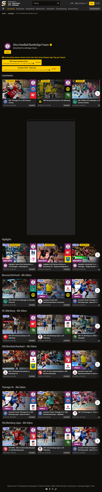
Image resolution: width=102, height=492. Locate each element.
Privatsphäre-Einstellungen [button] (27, 486)
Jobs (93, 486)
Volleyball (50, 9)
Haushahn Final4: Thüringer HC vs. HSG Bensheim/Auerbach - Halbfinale (55, 413)
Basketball (30, 9)
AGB (53, 486)
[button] (97, 93)
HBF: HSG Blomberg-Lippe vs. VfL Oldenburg (53, 337)
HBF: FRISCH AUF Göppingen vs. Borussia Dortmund (21, 301)
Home (4, 13)
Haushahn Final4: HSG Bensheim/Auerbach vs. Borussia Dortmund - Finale (53, 301)
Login (91, 3)
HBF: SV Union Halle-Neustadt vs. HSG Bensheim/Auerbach (55, 372)
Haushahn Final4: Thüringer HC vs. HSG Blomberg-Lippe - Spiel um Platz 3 (20, 413)
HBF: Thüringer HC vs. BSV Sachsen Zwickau (19, 102)
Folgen (7, 52)
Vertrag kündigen (84, 486)
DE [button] (97, 3)
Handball (11, 9)
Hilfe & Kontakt (61, 486)
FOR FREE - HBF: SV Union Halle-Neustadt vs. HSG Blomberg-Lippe (21, 449)
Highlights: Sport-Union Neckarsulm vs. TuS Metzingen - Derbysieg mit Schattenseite (20, 265)
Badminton (40, 9)
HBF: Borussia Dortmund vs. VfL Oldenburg (56, 100)
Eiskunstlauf (73, 9)
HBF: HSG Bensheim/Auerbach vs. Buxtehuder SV (19, 372)
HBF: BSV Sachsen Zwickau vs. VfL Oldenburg (19, 337)
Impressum (72, 486)
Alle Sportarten (95, 9)
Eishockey (20, 9)
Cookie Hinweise (44, 486)
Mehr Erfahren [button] (80, 3)
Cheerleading (61, 9)
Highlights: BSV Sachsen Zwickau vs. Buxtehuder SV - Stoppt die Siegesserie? (55, 265)
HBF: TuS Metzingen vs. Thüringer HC (89, 412)
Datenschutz (12, 486)
